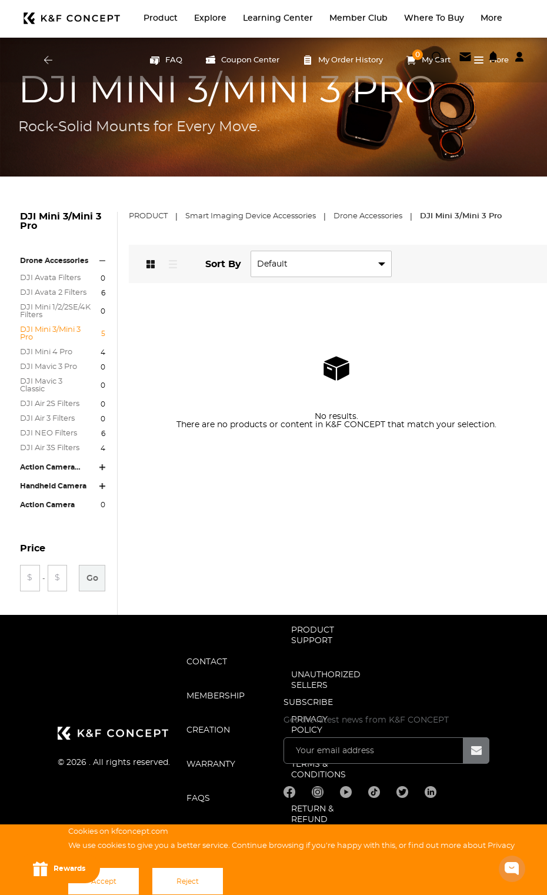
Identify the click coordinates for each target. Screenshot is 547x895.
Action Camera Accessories (47, 467)
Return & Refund (312, 814)
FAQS (198, 798)
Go (92, 578)
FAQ (166, 60)
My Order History (343, 60)
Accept (103, 881)
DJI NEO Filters (48, 433)
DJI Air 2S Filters (49, 404)
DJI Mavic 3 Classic (41, 385)
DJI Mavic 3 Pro (48, 367)
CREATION (208, 730)
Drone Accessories (54, 260)
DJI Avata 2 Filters (53, 293)
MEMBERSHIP (215, 696)
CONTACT (206, 662)
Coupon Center (242, 60)
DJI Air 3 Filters (47, 418)
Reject (187, 881)
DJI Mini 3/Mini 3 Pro (50, 333)
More (491, 60)
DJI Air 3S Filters (49, 448)
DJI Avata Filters (50, 278)
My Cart (428, 57)
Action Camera (47, 504)
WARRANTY (210, 764)
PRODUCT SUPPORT (312, 635)
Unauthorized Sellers (326, 680)
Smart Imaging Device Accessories (251, 216)
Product (149, 216)
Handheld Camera (53, 486)
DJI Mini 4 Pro (46, 352)
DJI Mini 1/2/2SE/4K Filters (55, 311)
